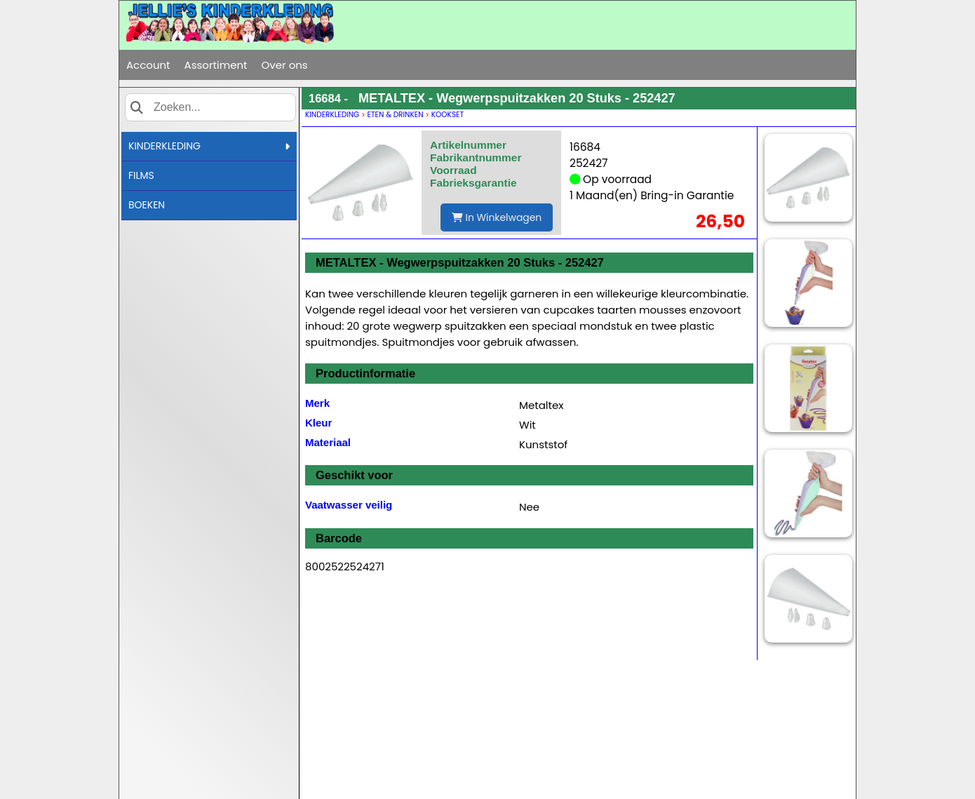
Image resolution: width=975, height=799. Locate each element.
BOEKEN (146, 205)
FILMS (141, 175)
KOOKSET (447, 114)
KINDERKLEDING (209, 146)
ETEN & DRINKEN (396, 114)
